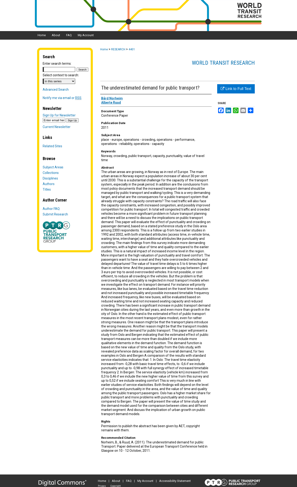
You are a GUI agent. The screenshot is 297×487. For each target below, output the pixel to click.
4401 (132, 49)
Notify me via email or (62, 98)
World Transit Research (223, 63)
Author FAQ (51, 209)
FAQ (129, 481)
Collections (51, 173)
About (116, 481)
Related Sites (52, 146)
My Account (145, 481)
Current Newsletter (57, 127)
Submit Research (55, 214)
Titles (47, 189)
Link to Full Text (236, 89)
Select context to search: (61, 75)
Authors (49, 184)
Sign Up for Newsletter (59, 115)
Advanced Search (56, 89)
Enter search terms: (57, 63)
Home (104, 49)
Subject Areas (53, 167)
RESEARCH (118, 49)
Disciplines (50, 178)
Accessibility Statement (175, 481)
